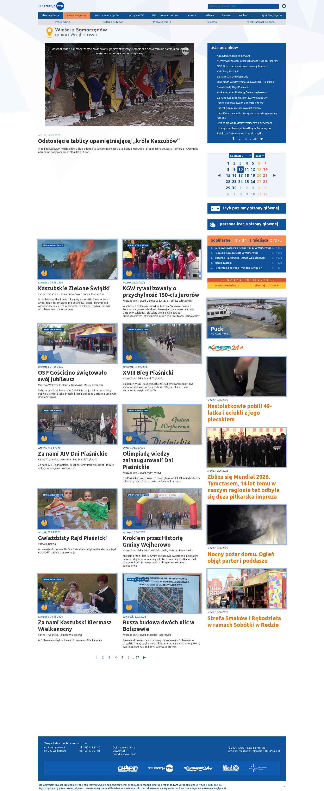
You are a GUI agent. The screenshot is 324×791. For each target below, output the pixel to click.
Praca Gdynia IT (162, 22)
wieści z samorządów (106, 15)
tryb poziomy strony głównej (251, 208)
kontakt (243, 15)
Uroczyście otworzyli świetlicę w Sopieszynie (244, 128)
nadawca (191, 15)
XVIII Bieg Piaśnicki (148, 372)
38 (255, 138)
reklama (209, 15)
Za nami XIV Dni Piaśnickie (73, 453)
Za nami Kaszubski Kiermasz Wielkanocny (75, 625)
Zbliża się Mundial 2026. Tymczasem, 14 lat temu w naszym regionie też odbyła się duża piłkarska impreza (243, 487)
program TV (136, 15)
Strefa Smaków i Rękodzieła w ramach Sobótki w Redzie (244, 621)
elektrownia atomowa (165, 15)
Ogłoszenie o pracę (124, 747)
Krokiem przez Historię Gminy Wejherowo (153, 541)
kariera (226, 15)
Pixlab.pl (275, 751)
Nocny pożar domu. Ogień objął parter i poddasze (240, 557)
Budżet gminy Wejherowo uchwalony (239, 108)
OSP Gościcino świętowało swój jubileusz (72, 375)
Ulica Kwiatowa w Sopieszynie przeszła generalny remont (247, 115)
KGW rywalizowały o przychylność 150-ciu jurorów (161, 291)
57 (137, 657)
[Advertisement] (79, 206)
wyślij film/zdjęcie (271, 15)
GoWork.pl (119, 750)
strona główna (50, 15)
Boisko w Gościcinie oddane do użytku (240, 133)
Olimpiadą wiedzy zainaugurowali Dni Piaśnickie (148, 460)
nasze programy (76, 15)
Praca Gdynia (62, 22)
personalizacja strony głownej (249, 223)
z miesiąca (258, 240)
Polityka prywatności (125, 754)
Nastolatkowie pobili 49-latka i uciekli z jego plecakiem (239, 412)
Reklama (212, 22)
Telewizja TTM (259, 751)
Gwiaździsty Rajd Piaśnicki (72, 538)
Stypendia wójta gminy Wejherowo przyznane (245, 122)
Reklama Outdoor (112, 22)
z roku (276, 240)
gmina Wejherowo (53, 245)
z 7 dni (241, 240)
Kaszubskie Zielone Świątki (74, 288)
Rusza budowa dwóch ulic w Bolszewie (158, 625)
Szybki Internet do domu (261, 22)
